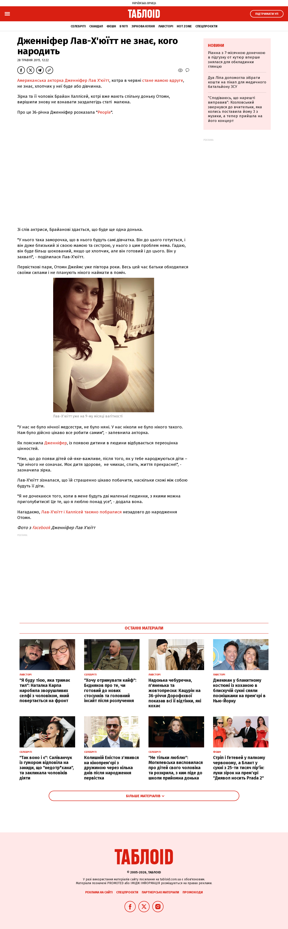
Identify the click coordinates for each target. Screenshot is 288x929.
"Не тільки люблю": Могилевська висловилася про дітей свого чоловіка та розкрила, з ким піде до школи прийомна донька (175, 768)
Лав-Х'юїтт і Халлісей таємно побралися (81, 511)
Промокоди (193, 892)
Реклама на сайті (99, 892)
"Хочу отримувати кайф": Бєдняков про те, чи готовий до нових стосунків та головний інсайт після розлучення (110, 690)
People (104, 112)
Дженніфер (55, 442)
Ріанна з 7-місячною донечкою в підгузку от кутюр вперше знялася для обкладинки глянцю (236, 59)
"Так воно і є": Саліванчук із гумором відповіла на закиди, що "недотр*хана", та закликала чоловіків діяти (47, 768)
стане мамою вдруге (162, 80)
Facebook (41, 527)
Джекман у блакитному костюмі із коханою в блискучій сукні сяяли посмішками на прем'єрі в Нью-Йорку (239, 690)
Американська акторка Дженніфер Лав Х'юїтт (63, 80)
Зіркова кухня (143, 26)
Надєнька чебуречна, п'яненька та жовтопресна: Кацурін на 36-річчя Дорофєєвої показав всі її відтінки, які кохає (174, 693)
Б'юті (124, 26)
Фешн (111, 26)
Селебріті (78, 26)
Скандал (96, 26)
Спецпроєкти (206, 26)
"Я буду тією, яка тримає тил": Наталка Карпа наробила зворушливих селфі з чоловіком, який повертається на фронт (45, 690)
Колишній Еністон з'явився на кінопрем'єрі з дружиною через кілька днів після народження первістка (111, 768)
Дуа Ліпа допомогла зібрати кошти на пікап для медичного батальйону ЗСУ (237, 82)
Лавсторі (165, 26)
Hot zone (184, 26)
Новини (216, 45)
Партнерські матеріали (160, 892)
